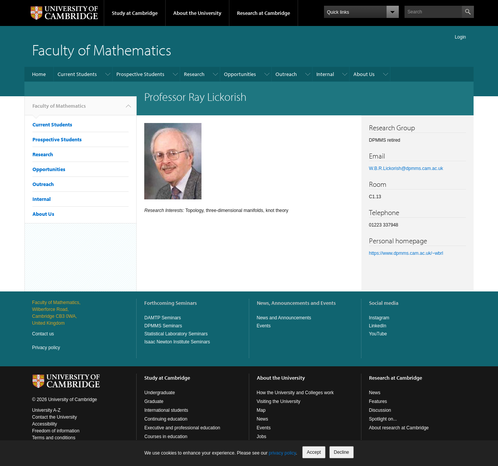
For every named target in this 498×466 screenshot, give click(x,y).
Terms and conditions (53, 437)
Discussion (380, 410)
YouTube (378, 334)
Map (261, 410)
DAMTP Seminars (162, 317)
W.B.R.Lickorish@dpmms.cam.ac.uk (406, 168)
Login (460, 37)
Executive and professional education (182, 427)
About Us (364, 74)
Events (264, 325)
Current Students (77, 74)
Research (194, 74)
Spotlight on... (383, 419)
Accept (314, 452)
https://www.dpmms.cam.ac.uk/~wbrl (406, 253)
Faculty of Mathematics (101, 49)
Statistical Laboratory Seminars (176, 334)
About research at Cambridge (399, 427)
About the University (197, 13)
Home (39, 74)
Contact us (43, 334)
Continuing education (165, 419)
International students (166, 410)
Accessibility (44, 424)
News (262, 419)
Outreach (286, 74)
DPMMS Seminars (163, 325)
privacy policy (282, 453)
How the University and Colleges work (295, 392)
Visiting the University (279, 401)
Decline (341, 452)
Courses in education (165, 436)
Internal (325, 74)
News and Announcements (284, 317)
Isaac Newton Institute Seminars (177, 342)
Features (378, 401)
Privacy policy (46, 347)
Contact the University (54, 417)
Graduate (153, 401)
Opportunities (240, 74)
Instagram (379, 317)
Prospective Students (140, 74)
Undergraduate (159, 392)
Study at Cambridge (135, 13)
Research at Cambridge (263, 13)
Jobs (261, 436)
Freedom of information (55, 431)
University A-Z (46, 410)
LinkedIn (377, 325)
